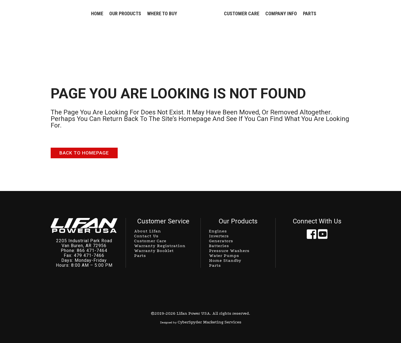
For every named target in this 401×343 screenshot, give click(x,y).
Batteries (219, 245)
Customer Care (150, 240)
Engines (218, 231)
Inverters (219, 235)
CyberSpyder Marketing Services (209, 322)
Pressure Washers (229, 250)
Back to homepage (84, 153)
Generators (221, 240)
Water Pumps (224, 255)
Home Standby (225, 260)
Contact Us (146, 235)
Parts (215, 265)
